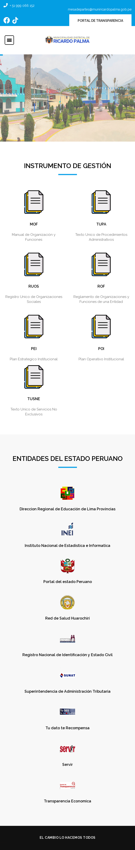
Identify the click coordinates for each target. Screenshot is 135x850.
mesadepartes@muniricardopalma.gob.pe (100, 9)
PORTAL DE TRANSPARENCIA (100, 21)
